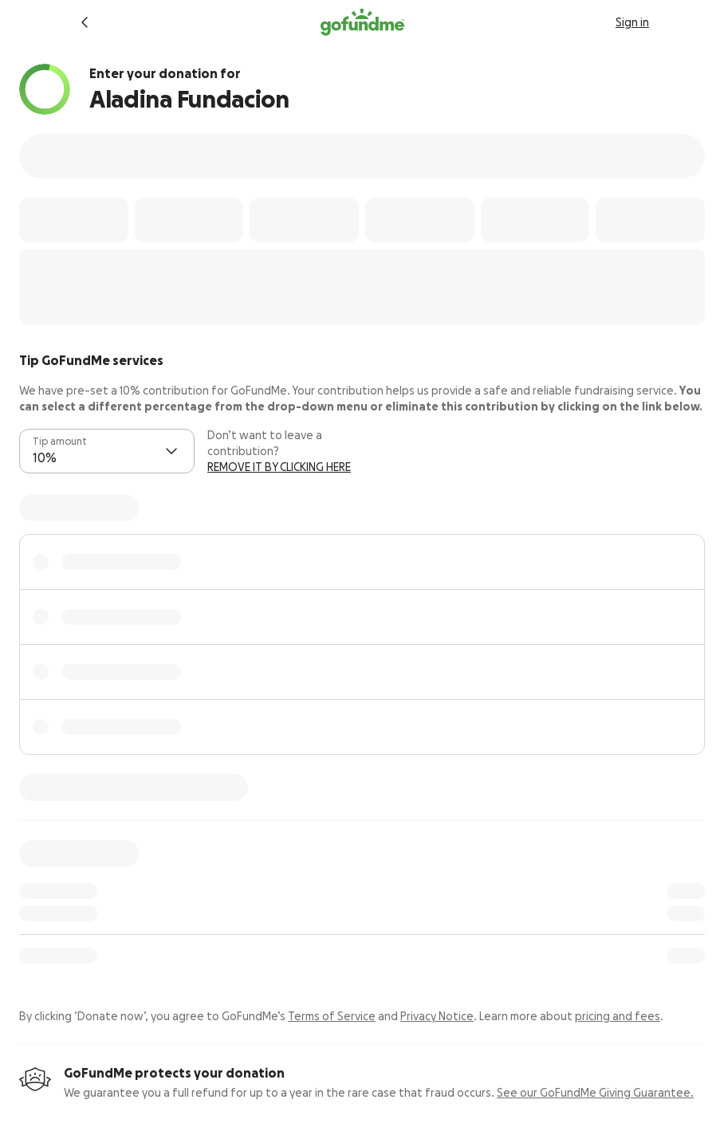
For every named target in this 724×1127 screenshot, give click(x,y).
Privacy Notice (437, 1016)
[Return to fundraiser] (84, 22)
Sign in (632, 22)
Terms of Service (332, 1016)
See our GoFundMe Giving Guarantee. (595, 1092)
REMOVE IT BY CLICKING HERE (279, 467)
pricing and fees (617, 1016)
